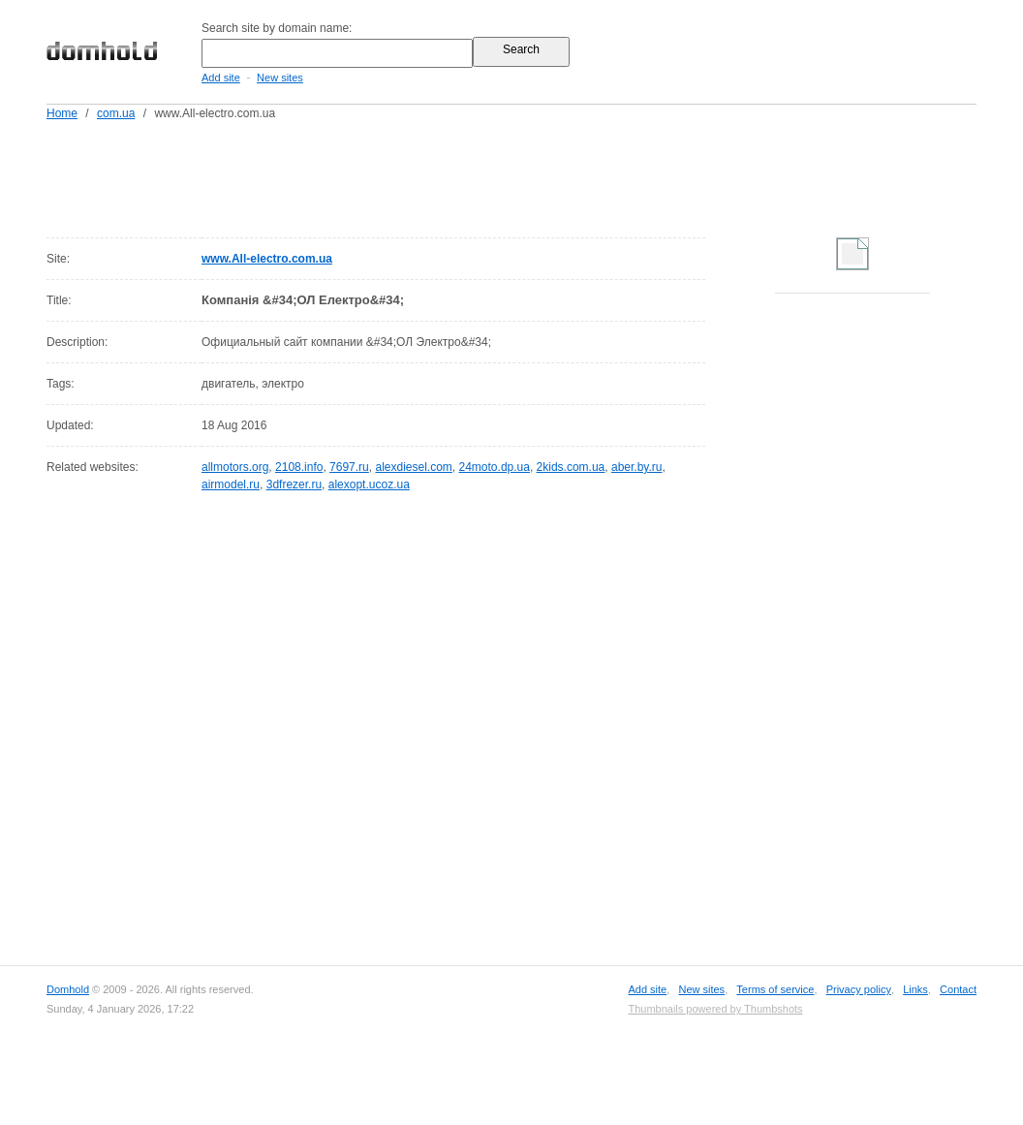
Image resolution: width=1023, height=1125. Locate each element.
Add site (221, 77)
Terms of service (775, 989)
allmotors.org (235, 467)
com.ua (116, 113)
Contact (958, 989)
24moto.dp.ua (494, 467)
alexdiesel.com (413, 467)
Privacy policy (858, 989)
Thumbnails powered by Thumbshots (715, 1009)
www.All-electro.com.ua (267, 259)
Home (62, 113)
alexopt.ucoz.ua (369, 484)
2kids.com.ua (571, 467)
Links (915, 989)
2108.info (299, 467)
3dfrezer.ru (294, 484)
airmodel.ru (231, 484)
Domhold (67, 989)
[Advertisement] (548, 175)
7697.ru (349, 467)
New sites (280, 77)
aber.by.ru (636, 467)
